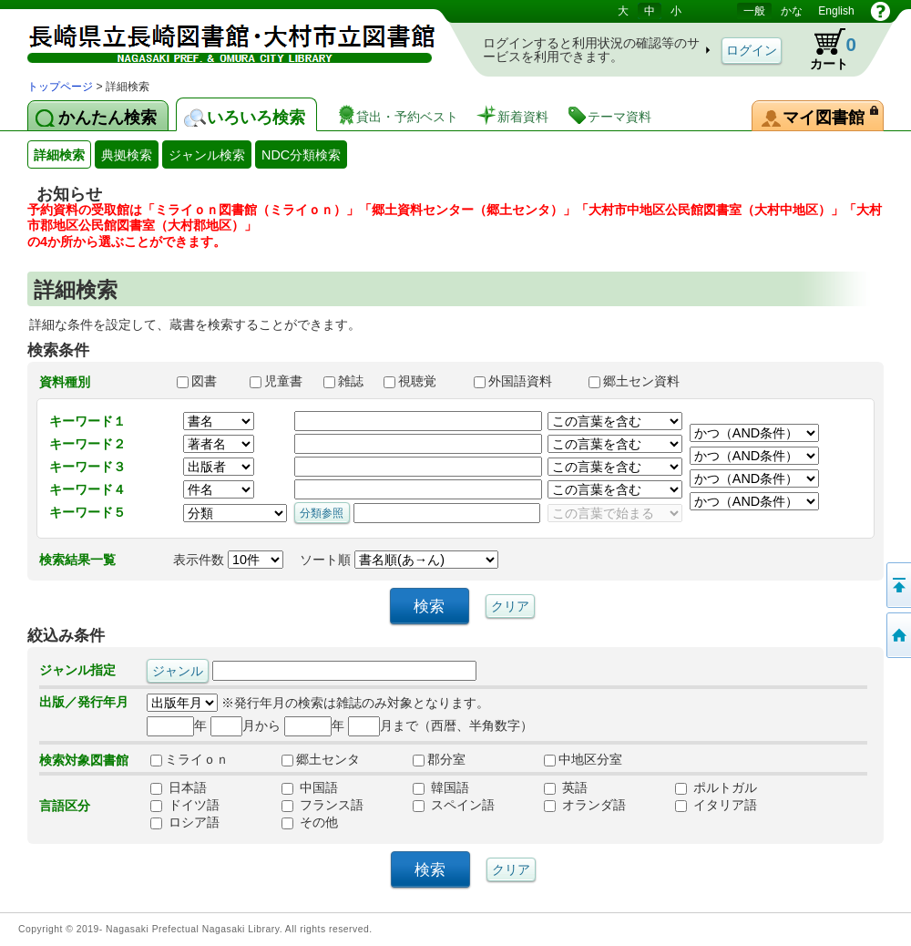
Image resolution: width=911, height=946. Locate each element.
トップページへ (897, 635)
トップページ (60, 86)
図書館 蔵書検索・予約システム (218, 38)
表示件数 (228, 559)
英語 (566, 787)
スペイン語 (454, 804)
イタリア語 (716, 804)
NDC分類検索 (301, 155)
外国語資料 (523, 381)
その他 (309, 822)
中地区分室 (583, 759)
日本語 (178, 787)
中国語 (309, 787)
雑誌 (345, 381)
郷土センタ (320, 759)
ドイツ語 (185, 804)
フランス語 (322, 804)
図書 (205, 381)
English (836, 11)
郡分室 (439, 759)
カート (824, 49)
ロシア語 (185, 822)
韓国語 (441, 787)
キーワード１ (87, 421)
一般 (754, 11)
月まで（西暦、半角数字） (440, 725)
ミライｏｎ (189, 759)
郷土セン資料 (642, 381)
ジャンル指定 (77, 670)
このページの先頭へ (897, 585)
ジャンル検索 (207, 155)
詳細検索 (59, 155)
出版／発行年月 (83, 701)
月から (245, 725)
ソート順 (399, 559)
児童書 (278, 381)
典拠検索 (126, 155)
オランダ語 (585, 804)
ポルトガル (716, 787)
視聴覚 (420, 381)
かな (792, 11)
